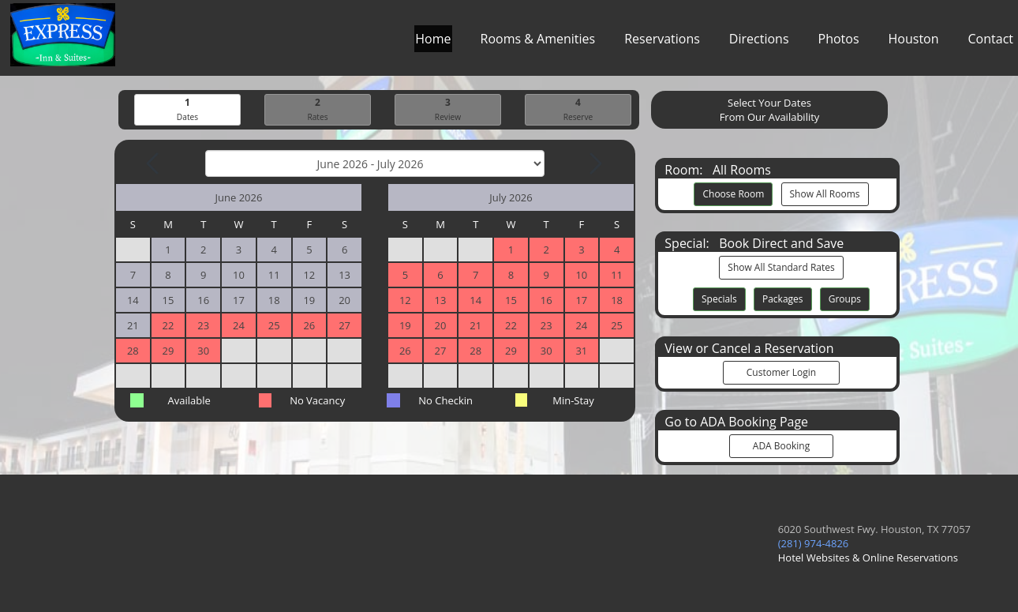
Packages (782, 299)
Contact (990, 42)
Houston (914, 42)
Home (433, 42)
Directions (759, 42)
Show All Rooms (825, 194)
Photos (838, 42)
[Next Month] (594, 163)
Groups (845, 299)
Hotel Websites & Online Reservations (868, 557)
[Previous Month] (154, 163)
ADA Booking (781, 445)
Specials (719, 299)
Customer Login (781, 372)
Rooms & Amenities (538, 42)
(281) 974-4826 (813, 543)
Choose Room (733, 194)
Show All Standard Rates (781, 267)
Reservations (662, 42)
